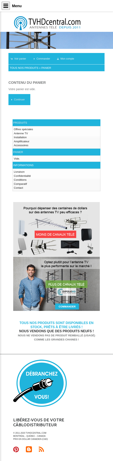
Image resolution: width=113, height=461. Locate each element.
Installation (20, 137)
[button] (20, 58)
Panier (46, 67)
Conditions (20, 179)
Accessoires (21, 145)
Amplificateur (21, 141)
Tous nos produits (24, 67)
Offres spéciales (23, 129)
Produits (20, 122)
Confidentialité (22, 175)
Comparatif (20, 183)
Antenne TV (21, 133)
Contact (18, 187)
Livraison (19, 171)
